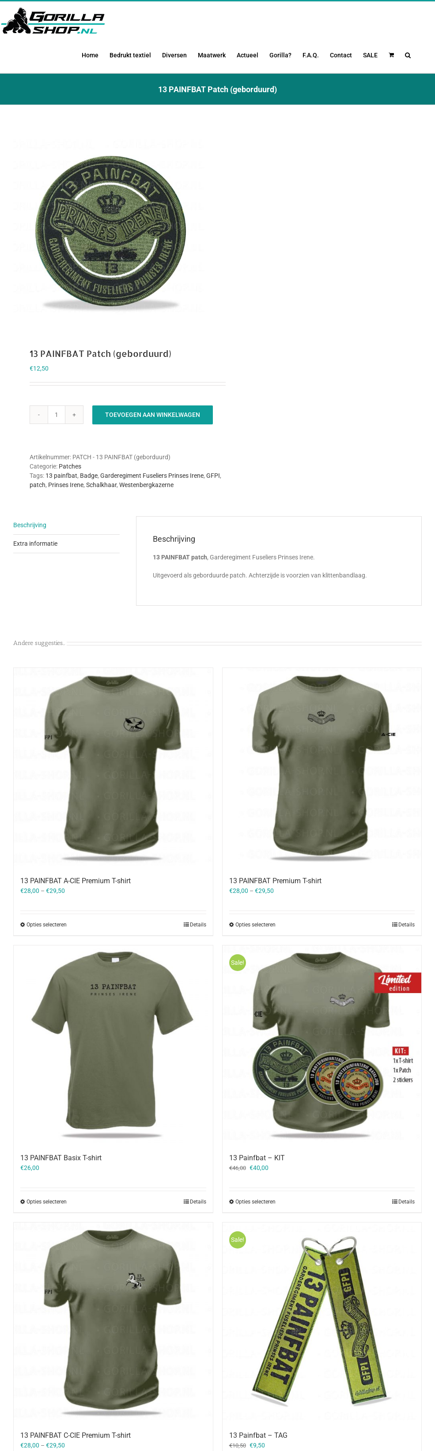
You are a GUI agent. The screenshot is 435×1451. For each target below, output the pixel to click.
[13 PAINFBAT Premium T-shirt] (322, 794)
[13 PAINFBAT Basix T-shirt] (113, 1072)
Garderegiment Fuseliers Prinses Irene (152, 502)
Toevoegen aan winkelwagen (152, 442)
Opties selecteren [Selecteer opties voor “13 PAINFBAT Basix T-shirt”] (46, 1229)
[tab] (66, 553)
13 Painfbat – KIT (257, 1185)
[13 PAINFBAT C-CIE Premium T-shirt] (113, 1349)
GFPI (213, 502)
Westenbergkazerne (146, 512)
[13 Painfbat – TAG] (322, 1349)
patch (37, 512)
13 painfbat (61, 502)
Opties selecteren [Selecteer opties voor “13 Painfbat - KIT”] (255, 1229)
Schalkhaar (101, 512)
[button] (408, 54)
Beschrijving (29, 552)
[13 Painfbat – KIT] (322, 1072)
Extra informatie (35, 570)
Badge (89, 502)
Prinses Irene (65, 512)
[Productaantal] (56, 442)
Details (198, 952)
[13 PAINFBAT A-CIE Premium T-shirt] (113, 794)
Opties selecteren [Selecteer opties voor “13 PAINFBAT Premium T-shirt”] (255, 952)
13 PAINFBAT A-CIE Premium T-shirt (75, 908)
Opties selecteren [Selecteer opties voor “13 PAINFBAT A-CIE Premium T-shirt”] (46, 952)
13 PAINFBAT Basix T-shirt (61, 1185)
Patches (70, 493)
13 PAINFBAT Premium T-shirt (275, 908)
